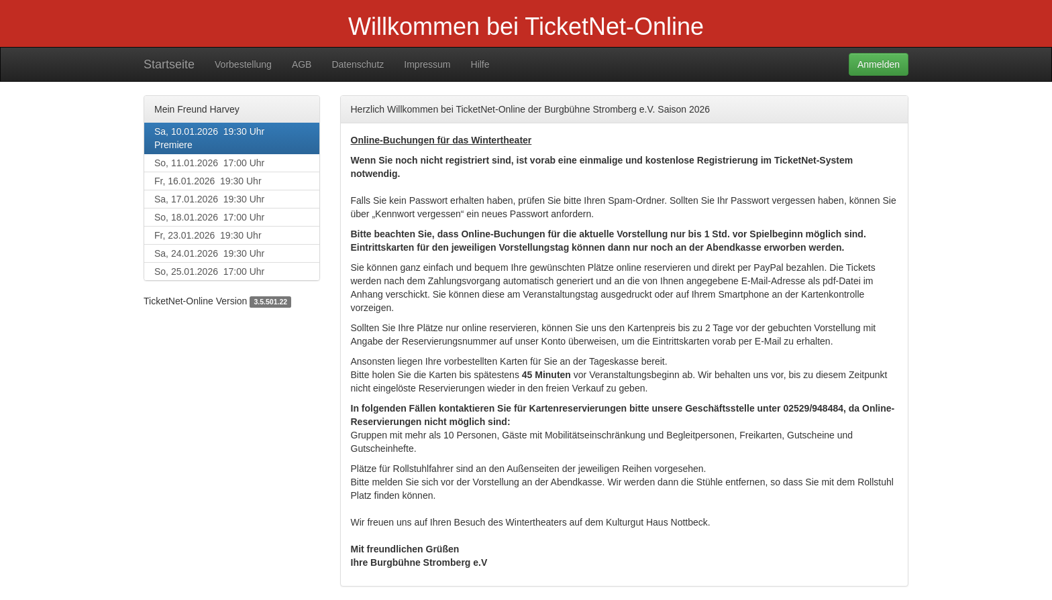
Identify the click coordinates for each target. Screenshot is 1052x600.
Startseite (169, 64)
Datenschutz (357, 64)
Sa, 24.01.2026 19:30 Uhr (209, 253)
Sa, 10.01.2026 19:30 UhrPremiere (209, 138)
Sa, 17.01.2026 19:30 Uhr (209, 199)
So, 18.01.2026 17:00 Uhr (209, 217)
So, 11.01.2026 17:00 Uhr (209, 163)
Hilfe (480, 64)
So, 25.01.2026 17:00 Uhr (209, 271)
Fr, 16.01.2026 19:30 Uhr (208, 181)
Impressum (427, 64)
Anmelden (878, 64)
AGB (302, 64)
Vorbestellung (243, 64)
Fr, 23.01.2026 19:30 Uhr (208, 235)
